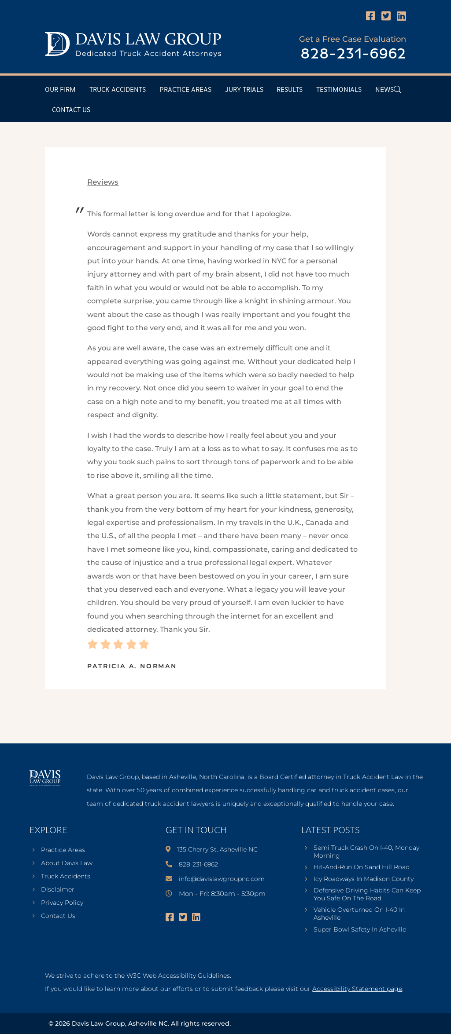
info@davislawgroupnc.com (222, 879)
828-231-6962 (353, 54)
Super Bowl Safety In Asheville (360, 929)
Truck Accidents (117, 90)
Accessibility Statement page (357, 989)
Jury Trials (244, 90)
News (384, 90)
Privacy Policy (62, 903)
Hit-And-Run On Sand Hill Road (362, 867)
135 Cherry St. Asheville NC (217, 849)
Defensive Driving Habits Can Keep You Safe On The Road (367, 894)
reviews (102, 182)
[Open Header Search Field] (397, 89)
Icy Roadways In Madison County (364, 879)
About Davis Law (66, 863)
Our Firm (60, 90)
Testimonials (339, 90)
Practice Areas (185, 90)
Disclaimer (57, 889)
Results (290, 90)
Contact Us (71, 110)
